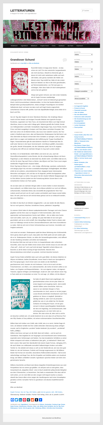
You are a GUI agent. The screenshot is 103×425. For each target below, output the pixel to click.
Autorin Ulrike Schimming (82, 222)
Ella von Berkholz (34, 63)
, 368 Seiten (51, 392)
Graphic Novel (44, 45)
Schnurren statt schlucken (82, 116)
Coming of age (56, 404)
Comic (54, 45)
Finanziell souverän (80, 110)
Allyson (42, 404)
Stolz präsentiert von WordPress (51, 418)
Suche (20, 408)
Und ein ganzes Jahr (29, 408)
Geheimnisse (23, 406)
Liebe (34, 406)
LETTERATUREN (22, 10)
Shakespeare (14, 408)
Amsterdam (48, 404)
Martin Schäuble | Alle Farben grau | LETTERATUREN (81, 164)
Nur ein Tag (57, 406)
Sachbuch (61, 45)
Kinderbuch (14, 45)
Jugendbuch (24, 45)
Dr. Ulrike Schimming (81, 228)
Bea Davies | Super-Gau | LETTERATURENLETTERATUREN (83, 147)
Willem (44, 408)
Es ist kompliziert (79, 123)
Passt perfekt (78, 127)
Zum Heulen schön (85, 149)
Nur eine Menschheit (80, 114)
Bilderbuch (34, 45)
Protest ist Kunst (79, 108)
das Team (70, 45)
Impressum (79, 45)
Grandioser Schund (22, 59)
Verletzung (38, 408)
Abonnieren (80, 203)
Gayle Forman (14, 406)
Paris (62, 406)
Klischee (29, 406)
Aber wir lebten (79, 112)
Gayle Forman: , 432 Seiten (23, 392)
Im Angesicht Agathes (81, 106)
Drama (63, 404)
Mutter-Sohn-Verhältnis (46, 406)
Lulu (38, 406)
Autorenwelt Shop (80, 217)
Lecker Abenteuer (79, 125)
